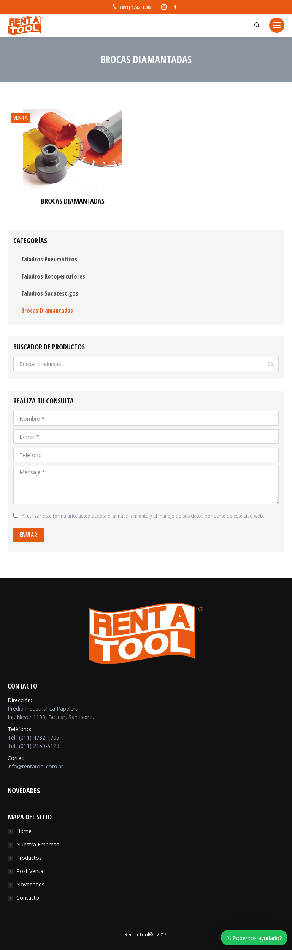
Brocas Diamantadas (47, 310)
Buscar (271, 364)
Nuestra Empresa (37, 844)
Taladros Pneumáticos (49, 259)
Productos (29, 857)
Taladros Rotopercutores (53, 276)
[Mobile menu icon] (276, 25)
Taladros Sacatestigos (49, 293)
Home (24, 831)
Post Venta (29, 871)
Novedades (30, 884)
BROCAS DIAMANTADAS (73, 201)
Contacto (27, 897)
